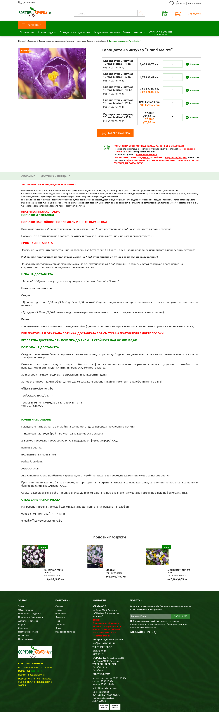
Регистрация (194, 3)
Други (58, 615)
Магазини (23, 615)
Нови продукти (47, 32)
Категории (31, 24)
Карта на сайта (78, 704)
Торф (58, 607)
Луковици (60, 604)
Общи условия (25, 596)
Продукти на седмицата (75, 32)
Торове (59, 596)
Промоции (27, 32)
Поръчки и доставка (28, 618)
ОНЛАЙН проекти (160, 33)
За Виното (60, 611)
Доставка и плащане (55, 176)
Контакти (140, 32)
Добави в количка (119, 133)
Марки (21, 611)
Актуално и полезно (106, 32)
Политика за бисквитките (30, 604)
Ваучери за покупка (65, 618)
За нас (126, 32)
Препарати (60, 600)
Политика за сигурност (29, 600)
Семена (59, 593)
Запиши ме (180, 603)
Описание (28, 176)
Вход (180, 3)
